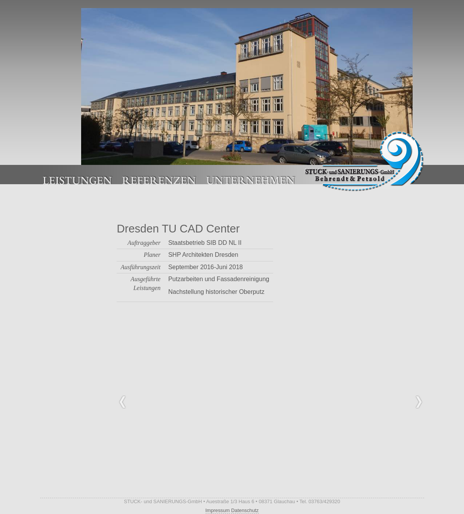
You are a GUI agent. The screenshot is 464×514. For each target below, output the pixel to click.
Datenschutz (244, 510)
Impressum (218, 510)
